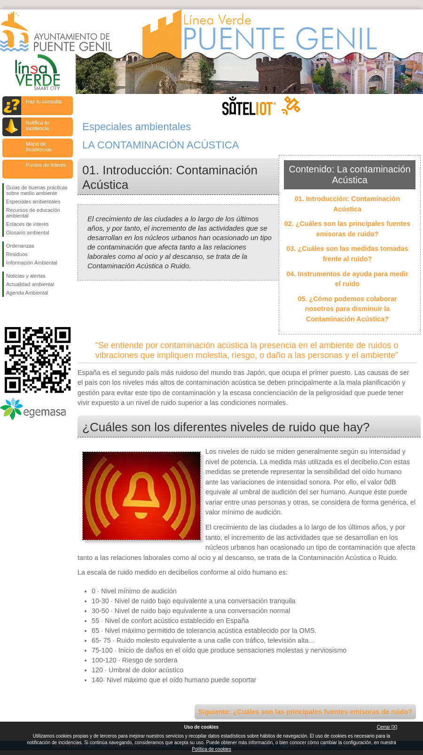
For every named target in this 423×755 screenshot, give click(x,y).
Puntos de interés (46, 165)
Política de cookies (211, 749)
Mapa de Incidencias (39, 146)
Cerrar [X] (387, 727)
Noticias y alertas (26, 276)
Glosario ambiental (27, 232)
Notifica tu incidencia (37, 125)
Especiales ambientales (33, 201)
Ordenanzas (20, 246)
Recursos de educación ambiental (33, 212)
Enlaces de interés (27, 224)
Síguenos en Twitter (23, 312)
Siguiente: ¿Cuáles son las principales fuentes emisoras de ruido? (305, 712)
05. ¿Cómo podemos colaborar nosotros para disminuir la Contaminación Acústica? (347, 309)
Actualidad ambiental (30, 284)
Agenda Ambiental (27, 293)
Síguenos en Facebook (8, 312)
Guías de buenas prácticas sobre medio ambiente (37, 190)
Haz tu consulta (44, 101)
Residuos (17, 254)
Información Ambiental (31, 262)
